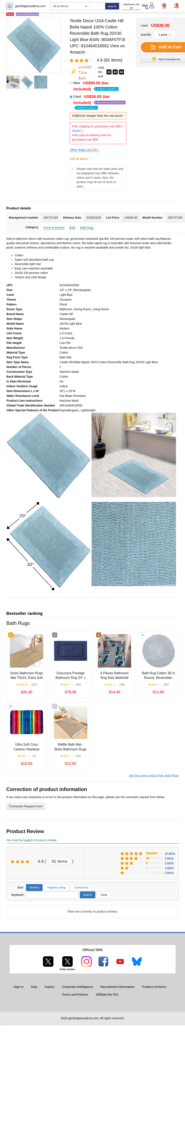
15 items (170, 853)
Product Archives (154, 986)
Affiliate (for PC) (107, 994)
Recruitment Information (117, 986)
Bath (72, 227)
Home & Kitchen (54, 227)
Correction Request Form (26, 806)
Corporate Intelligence (77, 986)
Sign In (145, 7)
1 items (169, 867)
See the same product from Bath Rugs (154, 775)
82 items (60, 861)
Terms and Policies (75, 994)
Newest (34, 887)
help (34, 986)
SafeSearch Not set (131, 6)
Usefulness (81, 887)
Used (99, 101)
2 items (169, 862)
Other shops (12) (85, 149)
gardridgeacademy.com (30, 6)
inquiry (49, 986)
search (112, 6)
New (96, 86)
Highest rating (57, 887)
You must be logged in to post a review (31, 840)
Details (76, 130)
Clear (104, 894)
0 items (169, 872)
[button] (176, 5)
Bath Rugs (87, 227)
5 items (169, 858)
